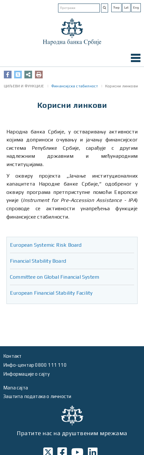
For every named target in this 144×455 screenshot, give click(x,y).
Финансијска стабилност (74, 86)
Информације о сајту (26, 374)
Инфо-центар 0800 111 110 (35, 365)
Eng (136, 7)
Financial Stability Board (38, 261)
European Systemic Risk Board (46, 245)
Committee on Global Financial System (54, 277)
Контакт (12, 356)
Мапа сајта (15, 387)
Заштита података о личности (37, 396)
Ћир (116, 7)
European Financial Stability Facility (51, 293)
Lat (126, 7)
